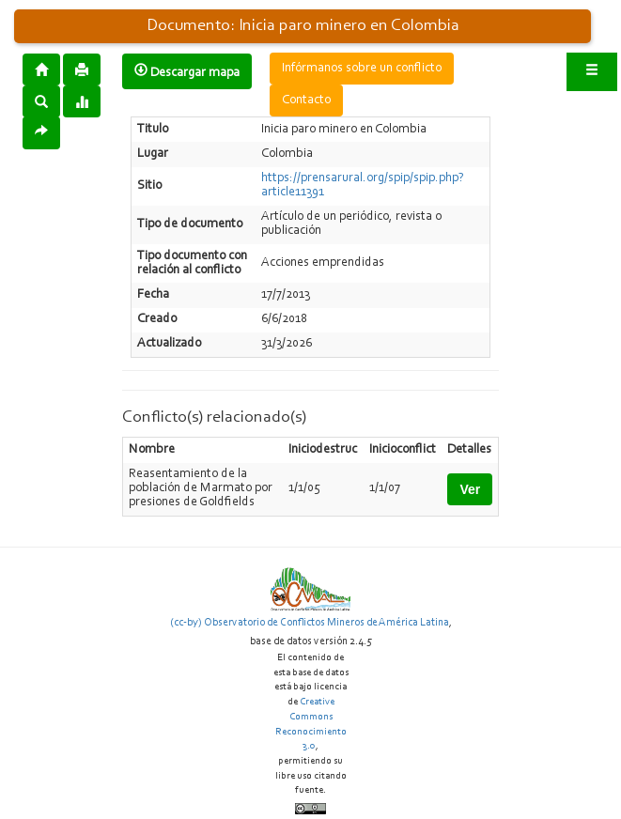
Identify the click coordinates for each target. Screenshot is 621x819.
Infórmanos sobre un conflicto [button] (362, 68)
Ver (469, 489)
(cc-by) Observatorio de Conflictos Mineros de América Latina (309, 622)
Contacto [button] (306, 100)
